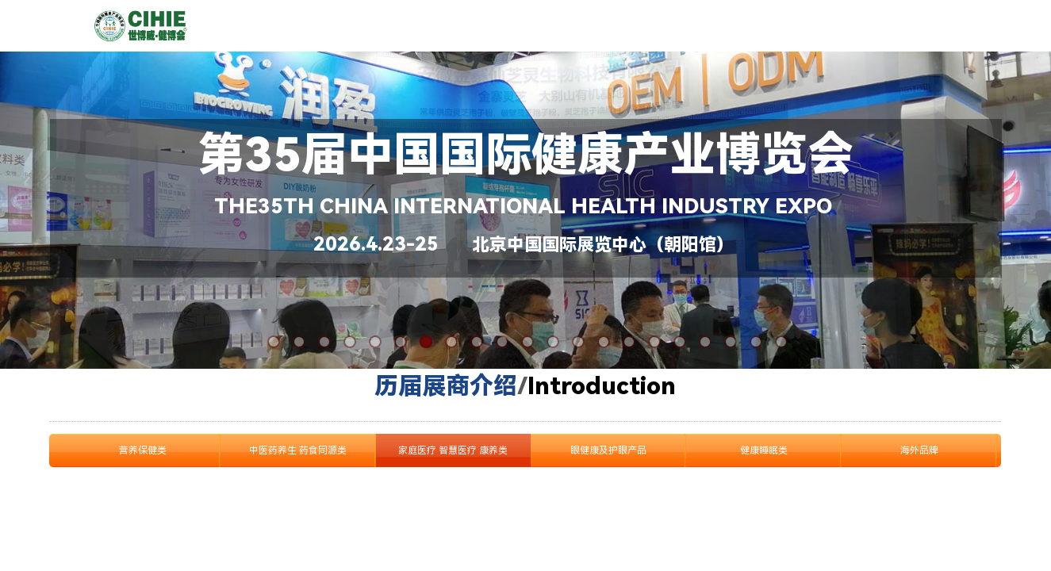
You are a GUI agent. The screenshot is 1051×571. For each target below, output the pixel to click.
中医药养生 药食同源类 (298, 450)
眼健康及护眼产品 (608, 450)
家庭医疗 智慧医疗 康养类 (453, 450)
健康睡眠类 (764, 450)
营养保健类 (143, 450)
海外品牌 (919, 450)
